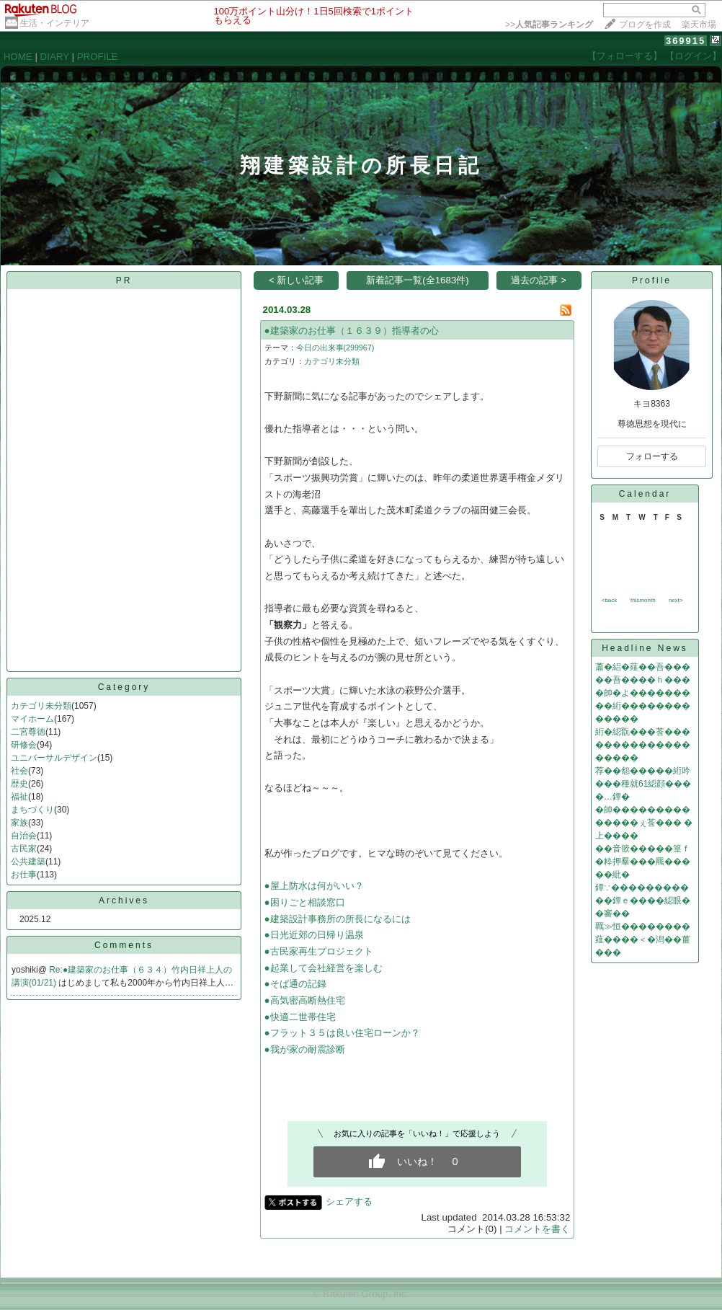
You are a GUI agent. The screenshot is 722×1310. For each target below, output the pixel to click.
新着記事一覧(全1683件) (417, 280)
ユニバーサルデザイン (54, 758)
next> (676, 600)
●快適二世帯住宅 (300, 1017)
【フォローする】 (624, 55)
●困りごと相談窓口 (304, 902)
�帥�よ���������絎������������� (642, 706)
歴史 (19, 784)
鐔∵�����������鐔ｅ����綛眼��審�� (642, 900)
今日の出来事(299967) (335, 347)
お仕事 (24, 874)
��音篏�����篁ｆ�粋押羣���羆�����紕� (642, 862)
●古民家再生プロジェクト (318, 951)
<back (610, 600)
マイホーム (32, 719)
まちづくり (32, 810)
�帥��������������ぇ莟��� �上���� (643, 823)
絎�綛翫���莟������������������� (642, 745)
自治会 (24, 836)
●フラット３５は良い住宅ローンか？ (342, 1032)
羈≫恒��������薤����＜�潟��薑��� (642, 939)
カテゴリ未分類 (41, 706)
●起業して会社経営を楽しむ (323, 967)
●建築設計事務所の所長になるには (337, 918)
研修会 (24, 745)
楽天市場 (699, 24)
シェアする (349, 1201)
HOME (18, 56)
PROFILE (97, 56)
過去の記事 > (538, 280)
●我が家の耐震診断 (304, 1049)
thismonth (643, 600)
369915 (685, 40)
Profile (652, 280)
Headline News (645, 648)
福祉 (19, 797)
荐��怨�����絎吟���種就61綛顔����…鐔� (643, 784)
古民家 (24, 849)
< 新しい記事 (296, 280)
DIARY (54, 56)
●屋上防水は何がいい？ (314, 885)
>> (549, 24)
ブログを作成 (645, 24)
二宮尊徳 (28, 732)
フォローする (652, 456)
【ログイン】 (693, 55)
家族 (19, 823)
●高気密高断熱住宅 (304, 1000)
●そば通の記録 (295, 983)
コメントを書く (537, 1228)
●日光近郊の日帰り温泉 (314, 934)
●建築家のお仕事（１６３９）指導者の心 (351, 330)
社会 (19, 771)
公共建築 (28, 862)
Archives (124, 900)
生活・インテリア (54, 23)
